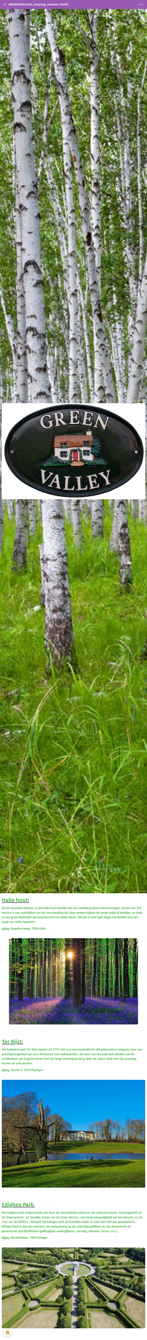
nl (140, 4)
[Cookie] (8, 1332)
